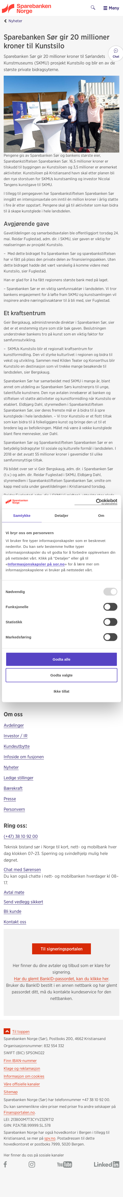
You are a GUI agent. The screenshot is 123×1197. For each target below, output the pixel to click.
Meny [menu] (111, 7)
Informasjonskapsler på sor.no (36, 564)
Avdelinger (14, 725)
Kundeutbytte (17, 746)
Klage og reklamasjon (22, 1068)
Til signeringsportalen (62, 948)
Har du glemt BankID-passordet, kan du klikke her (61, 978)
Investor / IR (15, 735)
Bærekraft (13, 788)
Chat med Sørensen (22, 869)
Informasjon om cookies (24, 1076)
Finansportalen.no (19, 1112)
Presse (10, 798)
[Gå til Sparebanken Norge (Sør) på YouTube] (64, 1165)
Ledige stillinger (18, 777)
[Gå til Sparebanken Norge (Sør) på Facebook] (5, 1165)
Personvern (14, 809)
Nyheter (15, 21)
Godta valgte (61, 675)
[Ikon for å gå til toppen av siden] (7, 1031)
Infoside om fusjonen (24, 756)
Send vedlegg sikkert (23, 901)
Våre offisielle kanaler (22, 1084)
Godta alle (62, 659)
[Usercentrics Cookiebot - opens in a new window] (95, 502)
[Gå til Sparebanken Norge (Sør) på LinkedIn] (106, 1165)
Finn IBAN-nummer (20, 1060)
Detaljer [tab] (61, 515)
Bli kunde (12, 911)
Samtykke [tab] (22, 515)
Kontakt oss (15, 921)
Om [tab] (101, 515)
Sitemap (11, 1092)
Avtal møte (14, 892)
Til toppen (21, 1031)
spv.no (49, 1138)
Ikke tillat (61, 691)
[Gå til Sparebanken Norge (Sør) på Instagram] (32, 1165)
